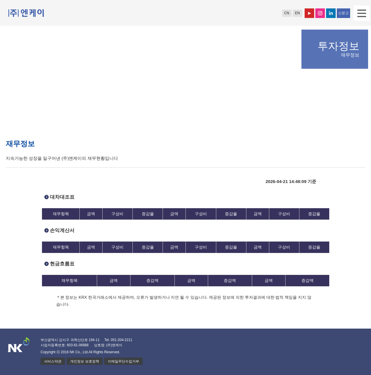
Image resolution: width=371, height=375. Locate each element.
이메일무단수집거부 (123, 361)
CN (286, 13)
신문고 (343, 13)
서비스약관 (52, 361)
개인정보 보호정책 (84, 361)
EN (297, 13)
